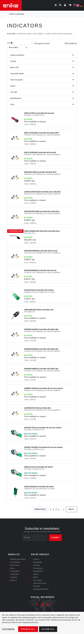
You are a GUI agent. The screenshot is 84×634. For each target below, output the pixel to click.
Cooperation (15, 571)
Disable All (28, 629)
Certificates (14, 574)
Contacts (13, 577)
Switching (20, 14)
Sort (10, 43)
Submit (55, 537)
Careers (36, 559)
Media (35, 577)
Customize (8, 629)
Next (71, 509)
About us (13, 580)
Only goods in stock (40, 42)
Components (15, 562)
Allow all (48, 629)
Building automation (18, 559)
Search (36, 574)
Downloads (37, 562)
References (14, 565)
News (12, 568)
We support (37, 580)
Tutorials (36, 565)
